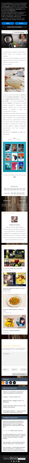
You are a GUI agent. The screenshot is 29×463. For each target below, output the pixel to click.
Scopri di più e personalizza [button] (14, 27)
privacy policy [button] (7, 6)
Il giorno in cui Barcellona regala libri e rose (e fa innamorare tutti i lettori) (13, 392)
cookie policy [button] (12, 10)
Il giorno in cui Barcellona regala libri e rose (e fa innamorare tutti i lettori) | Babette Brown (13, 423)
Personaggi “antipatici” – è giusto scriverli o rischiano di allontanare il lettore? (14, 411)
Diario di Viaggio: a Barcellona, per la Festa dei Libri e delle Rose (13, 425)
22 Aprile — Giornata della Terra (12, 397)
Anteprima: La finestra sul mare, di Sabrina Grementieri (14, 449)
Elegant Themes (14, 457)
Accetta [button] (21, 23)
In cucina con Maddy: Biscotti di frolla (12, 268)
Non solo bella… (19, 443)
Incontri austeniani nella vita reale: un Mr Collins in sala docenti (14, 406)
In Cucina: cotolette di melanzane (11, 330)
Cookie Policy (22, 458)
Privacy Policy (14, 458)
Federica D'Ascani (14, 224)
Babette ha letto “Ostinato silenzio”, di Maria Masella (14, 437)
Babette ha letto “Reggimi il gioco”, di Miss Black (13, 401)
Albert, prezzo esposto (16, 430)
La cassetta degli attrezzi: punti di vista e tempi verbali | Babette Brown (14, 435)
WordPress (6, 458)
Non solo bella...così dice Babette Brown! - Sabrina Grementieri (14, 443)
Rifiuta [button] (8, 23)
